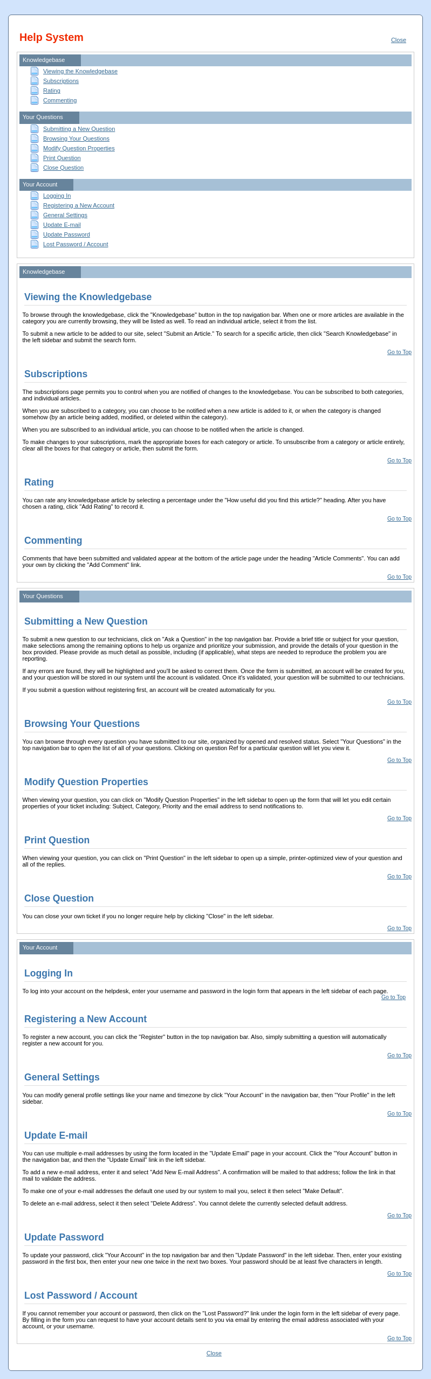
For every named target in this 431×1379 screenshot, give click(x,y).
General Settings (65, 215)
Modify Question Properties (79, 148)
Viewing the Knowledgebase (80, 71)
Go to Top (399, 352)
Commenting (60, 100)
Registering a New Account (78, 205)
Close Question (63, 167)
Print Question (62, 158)
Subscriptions (61, 81)
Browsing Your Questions (76, 138)
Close (398, 40)
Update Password (66, 234)
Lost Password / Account (75, 244)
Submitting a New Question (79, 129)
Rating (51, 90)
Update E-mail (62, 224)
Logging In (57, 195)
